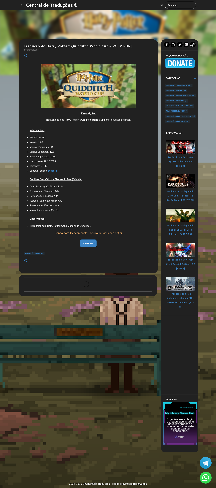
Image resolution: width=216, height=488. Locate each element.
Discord (52, 171)
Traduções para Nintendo (179, 106)
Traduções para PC (34, 253)
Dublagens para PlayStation (180, 96)
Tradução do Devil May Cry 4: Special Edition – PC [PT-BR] (180, 264)
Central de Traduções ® (52, 5)
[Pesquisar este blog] (180, 5)
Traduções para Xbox (177, 121)
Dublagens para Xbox (176, 101)
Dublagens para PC (176, 90)
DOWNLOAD (88, 243)
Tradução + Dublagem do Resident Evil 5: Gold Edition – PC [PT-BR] (180, 229)
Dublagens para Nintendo (178, 85)
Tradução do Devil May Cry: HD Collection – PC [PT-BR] (180, 161)
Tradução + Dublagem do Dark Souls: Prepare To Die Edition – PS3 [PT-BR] (180, 195)
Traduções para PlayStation (180, 116)
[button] (25, 56)
